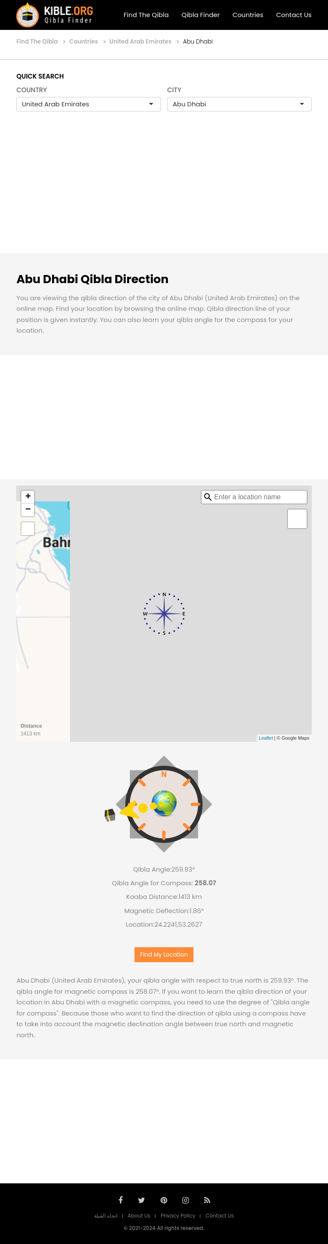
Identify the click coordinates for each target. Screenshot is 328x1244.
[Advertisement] (164, 191)
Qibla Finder (201, 14)
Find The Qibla (146, 14)
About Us (139, 1215)
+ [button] (28, 497)
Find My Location (164, 955)
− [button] (28, 509)
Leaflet (266, 738)
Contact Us (294, 14)
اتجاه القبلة (105, 1215)
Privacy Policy (178, 1215)
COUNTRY (31, 90)
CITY (174, 90)
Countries (247, 14)
